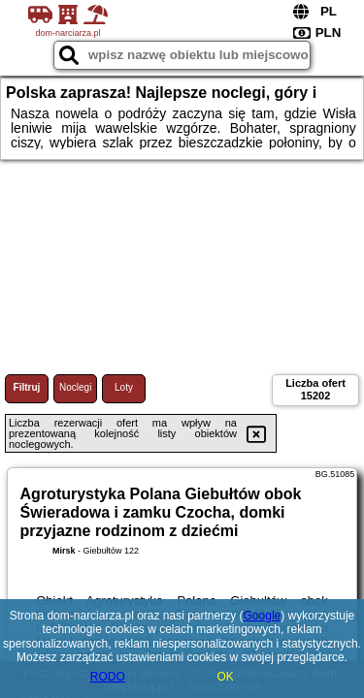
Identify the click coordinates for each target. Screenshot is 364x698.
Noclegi (75, 387)
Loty (124, 387)
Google (262, 615)
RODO (107, 676)
